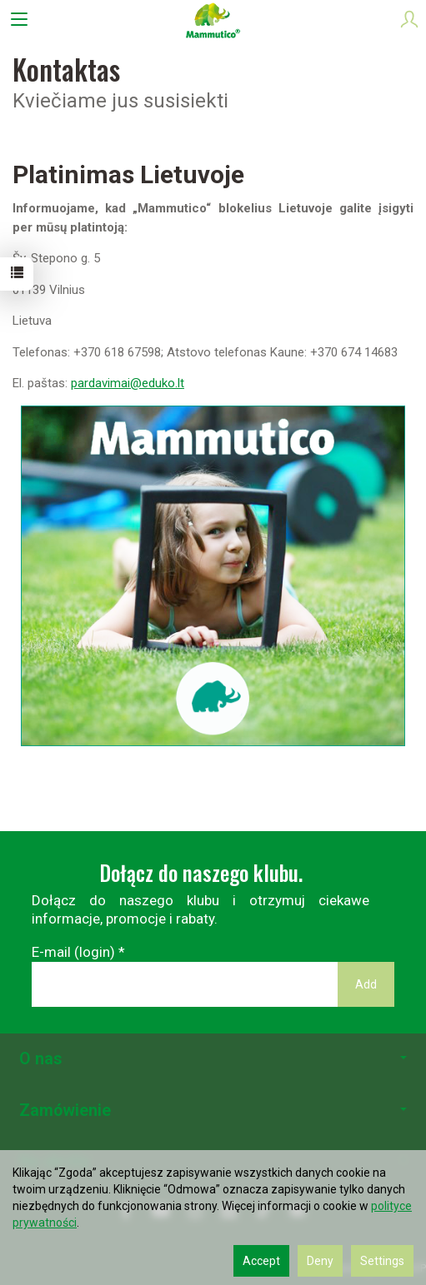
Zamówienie (213, 1110)
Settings (382, 1261)
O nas (213, 1058)
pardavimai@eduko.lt (127, 383)
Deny (320, 1261)
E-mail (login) (73, 952)
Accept (261, 1261)
